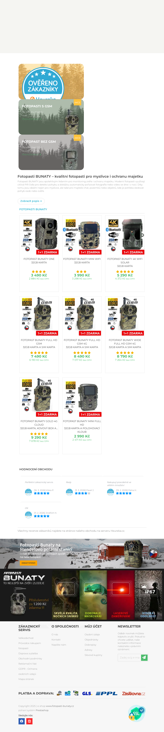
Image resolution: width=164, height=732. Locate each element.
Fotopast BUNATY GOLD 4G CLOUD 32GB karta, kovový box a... (39, 425)
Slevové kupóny (93, 655)
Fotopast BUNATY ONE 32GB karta (39, 260)
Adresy (89, 650)
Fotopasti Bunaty (33, 209)
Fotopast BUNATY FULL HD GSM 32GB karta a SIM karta (39, 343)
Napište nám (59, 644)
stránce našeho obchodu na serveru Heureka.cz (95, 530)
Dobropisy (90, 644)
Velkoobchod (26, 638)
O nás (55, 634)
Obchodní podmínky (30, 658)
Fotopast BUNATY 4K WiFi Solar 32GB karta (125, 262)
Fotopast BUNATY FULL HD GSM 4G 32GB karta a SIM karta (82, 343)
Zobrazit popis (30, 201)
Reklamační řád (27, 663)
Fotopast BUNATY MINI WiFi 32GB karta (82, 260)
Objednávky (91, 639)
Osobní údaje (92, 634)
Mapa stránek (26, 679)
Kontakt (56, 639)
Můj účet (93, 626)
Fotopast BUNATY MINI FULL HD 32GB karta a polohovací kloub (82, 426)
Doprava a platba (28, 653)
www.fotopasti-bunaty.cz (60, 706)
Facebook (22, 721)
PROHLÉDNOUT (30, 119)
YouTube (29, 721)
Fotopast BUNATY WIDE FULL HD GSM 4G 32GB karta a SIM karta (125, 343)
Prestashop (42, 710)
